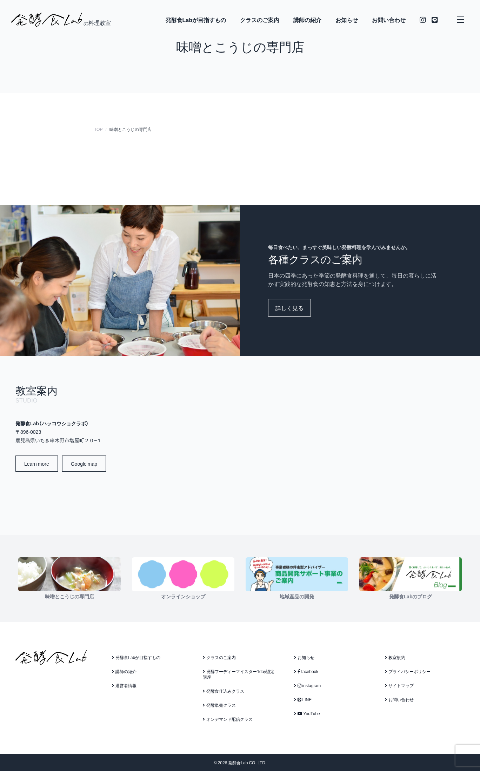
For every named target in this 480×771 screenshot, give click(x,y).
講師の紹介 (307, 19)
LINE (303, 699)
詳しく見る (289, 308)
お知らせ (346, 19)
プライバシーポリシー (408, 671)
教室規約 (395, 657)
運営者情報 (124, 685)
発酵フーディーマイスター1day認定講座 (238, 674)
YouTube (307, 713)
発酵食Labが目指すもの (196, 19)
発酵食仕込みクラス (223, 691)
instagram (307, 685)
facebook (306, 671)
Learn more (36, 463)
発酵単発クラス (219, 705)
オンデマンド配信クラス (228, 719)
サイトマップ (399, 685)
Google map (84, 463)
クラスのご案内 (259, 19)
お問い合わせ (389, 19)
